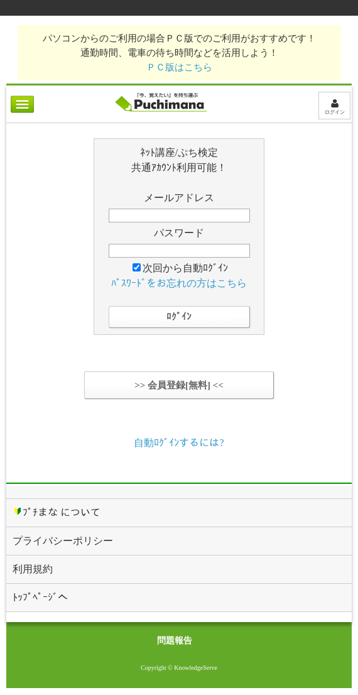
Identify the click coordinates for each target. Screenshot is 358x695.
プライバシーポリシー (63, 540)
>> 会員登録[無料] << (179, 385)
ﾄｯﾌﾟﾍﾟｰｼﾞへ (40, 597)
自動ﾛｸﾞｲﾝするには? (179, 442)
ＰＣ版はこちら (179, 67)
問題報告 (174, 640)
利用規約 (33, 569)
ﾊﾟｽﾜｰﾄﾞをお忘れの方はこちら (179, 283)
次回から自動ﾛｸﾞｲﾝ (180, 268)
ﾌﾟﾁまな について (56, 512)
